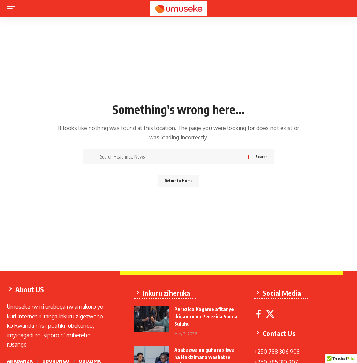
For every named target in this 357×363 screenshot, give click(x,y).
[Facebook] (262, 310)
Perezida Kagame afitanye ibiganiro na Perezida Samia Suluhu (207, 313)
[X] (274, 310)
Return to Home (178, 181)
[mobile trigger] (13, 8)
